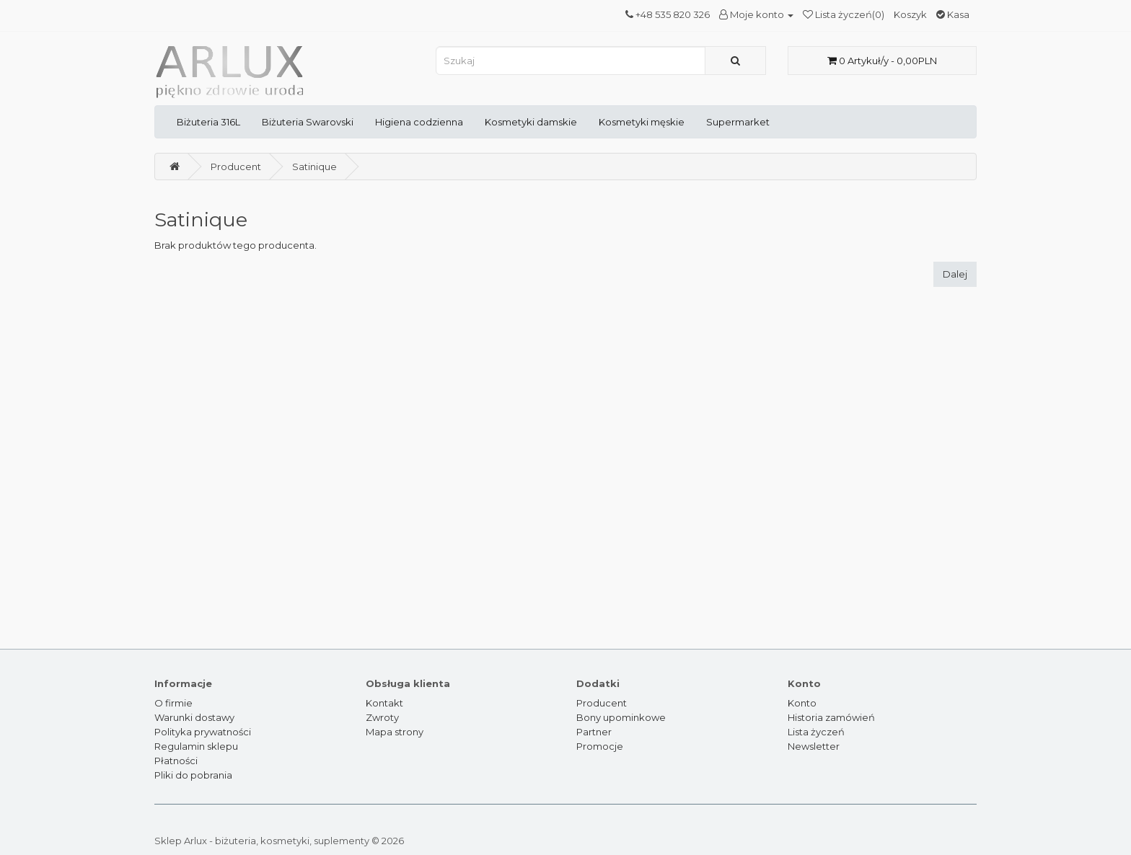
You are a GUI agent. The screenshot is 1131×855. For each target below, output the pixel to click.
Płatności (176, 760)
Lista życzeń (816, 731)
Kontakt (384, 703)
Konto (802, 703)
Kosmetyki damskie (531, 122)
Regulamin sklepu (196, 746)
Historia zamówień (831, 717)
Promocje (599, 746)
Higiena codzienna (419, 122)
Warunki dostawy (194, 717)
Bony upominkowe (621, 717)
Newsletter (814, 746)
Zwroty (382, 717)
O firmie (173, 703)
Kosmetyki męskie (642, 122)
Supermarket (738, 122)
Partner (594, 731)
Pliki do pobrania (193, 775)
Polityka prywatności (202, 731)
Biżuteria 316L (208, 122)
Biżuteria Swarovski (307, 122)
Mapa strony (394, 731)
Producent (236, 166)
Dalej (955, 274)
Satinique (314, 166)
